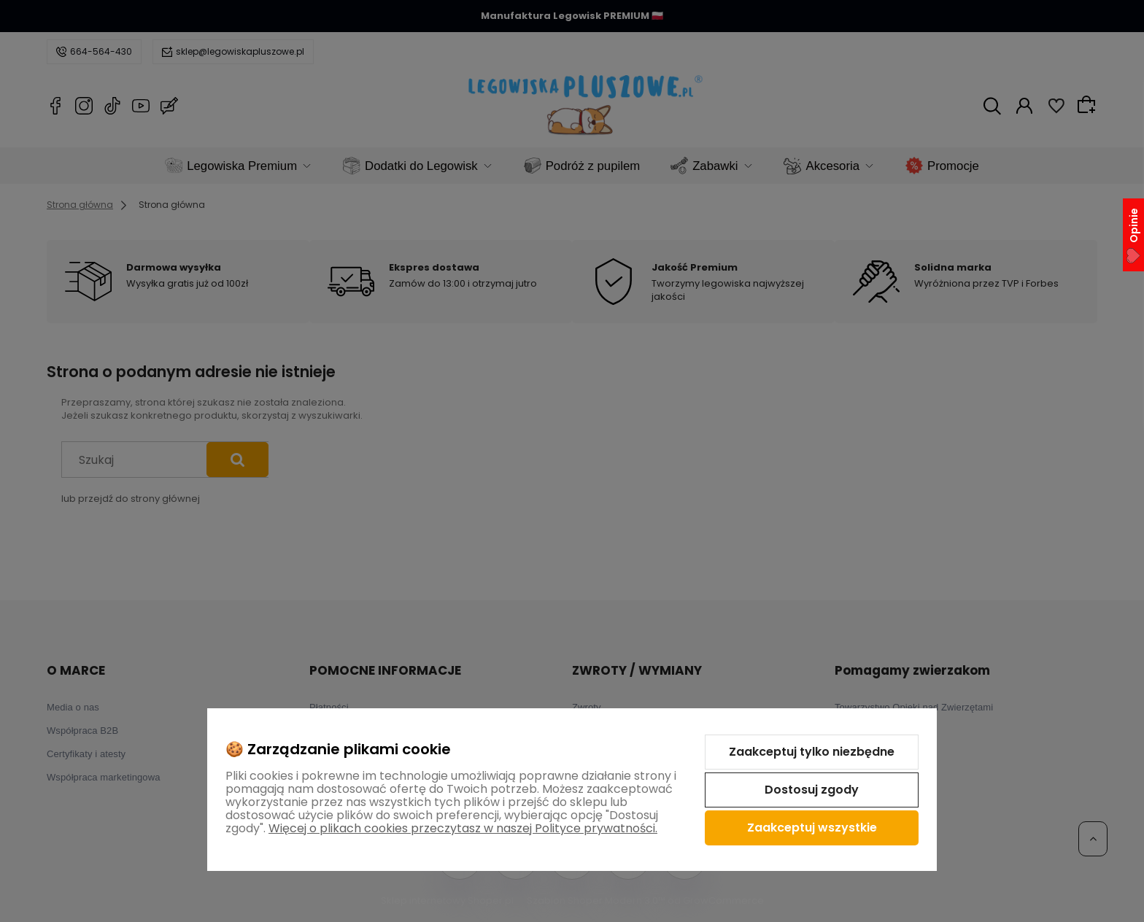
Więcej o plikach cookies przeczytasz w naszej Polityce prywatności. (462, 828)
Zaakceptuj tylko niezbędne (811, 751)
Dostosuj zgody (812, 789)
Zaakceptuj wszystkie (812, 827)
